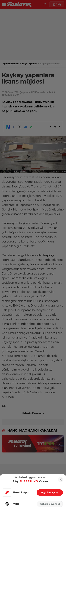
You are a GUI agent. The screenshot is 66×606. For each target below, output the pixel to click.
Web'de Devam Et (49, 503)
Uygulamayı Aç (49, 492)
